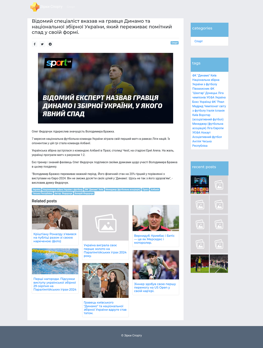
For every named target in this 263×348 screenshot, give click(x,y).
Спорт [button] (71, 7)
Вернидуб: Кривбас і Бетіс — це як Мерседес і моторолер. (154, 239)
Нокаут (206, 132)
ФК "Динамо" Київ (204, 75)
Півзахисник (200, 88)
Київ (195, 115)
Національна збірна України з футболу (63, 189)
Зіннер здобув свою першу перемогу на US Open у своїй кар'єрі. (155, 287)
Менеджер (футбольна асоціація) (122, 189)
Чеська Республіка (42, 193)
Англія (196, 141)
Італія (210, 110)
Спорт (199, 41)
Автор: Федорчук (63, 193)
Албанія (155, 189)
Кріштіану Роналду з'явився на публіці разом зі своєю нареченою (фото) (54, 237)
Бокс (195, 102)
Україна (220, 97)
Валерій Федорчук (84, 193)
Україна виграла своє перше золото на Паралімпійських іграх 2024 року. (105, 251)
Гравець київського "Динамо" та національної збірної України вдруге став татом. (105, 308)
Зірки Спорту (46, 7)
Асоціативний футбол (207, 137)
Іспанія (220, 110)
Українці (205, 102)
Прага (145, 189)
